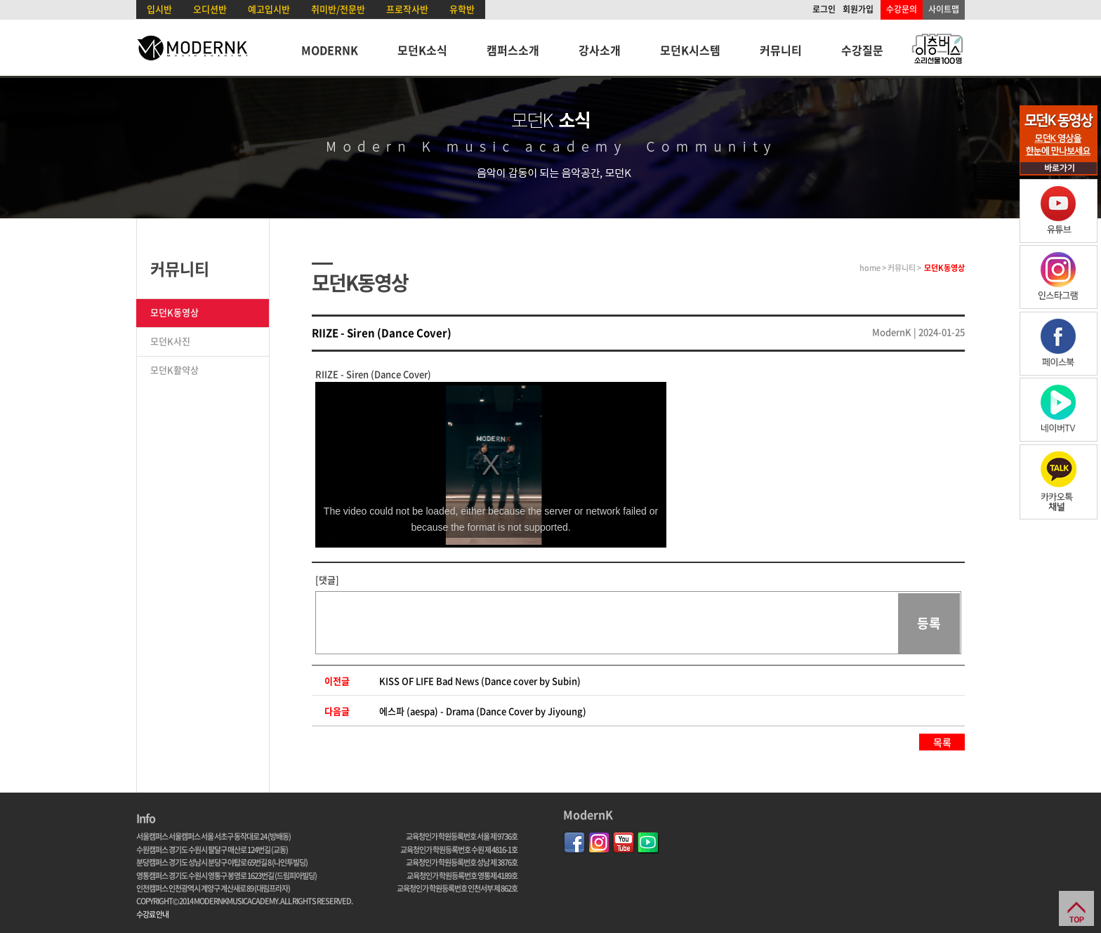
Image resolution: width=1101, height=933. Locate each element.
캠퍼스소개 (513, 49)
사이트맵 (943, 9)
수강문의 (901, 9)
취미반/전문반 (338, 8)
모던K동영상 (174, 312)
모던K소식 (422, 49)
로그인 (824, 9)
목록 (942, 742)
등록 (929, 623)
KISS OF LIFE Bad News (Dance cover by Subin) (480, 680)
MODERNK (329, 49)
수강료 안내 (152, 914)
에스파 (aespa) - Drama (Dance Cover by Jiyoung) (482, 710)
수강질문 (862, 49)
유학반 (462, 8)
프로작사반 (407, 8)
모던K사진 (170, 341)
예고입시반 (269, 8)
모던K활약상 (174, 369)
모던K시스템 (690, 49)
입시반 (159, 8)
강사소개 (600, 49)
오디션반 (210, 8)
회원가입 (858, 9)
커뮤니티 (781, 49)
